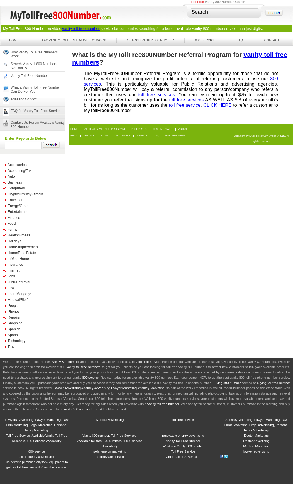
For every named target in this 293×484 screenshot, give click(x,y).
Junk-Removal (19, 282)
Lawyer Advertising (67, 388)
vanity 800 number (207, 28)
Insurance (15, 265)
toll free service (184, 105)
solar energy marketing (109, 451)
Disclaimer (122, 135)
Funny (12, 229)
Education (15, 200)
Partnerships (175, 135)
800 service (90, 377)
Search (142, 135)
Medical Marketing (256, 446)
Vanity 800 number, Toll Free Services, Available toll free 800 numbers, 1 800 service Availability (109, 441)
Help (73, 135)
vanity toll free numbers (83, 367)
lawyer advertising (256, 451)
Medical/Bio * (18, 300)
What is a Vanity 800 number (183, 446)
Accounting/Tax (19, 171)
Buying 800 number (226, 383)
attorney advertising (110, 456)
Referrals (139, 129)
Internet (14, 270)
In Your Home (18, 259)
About (183, 129)
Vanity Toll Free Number (29, 76)
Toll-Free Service (24, 99)
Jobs (11, 276)
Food (12, 223)
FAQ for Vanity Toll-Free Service (35, 111)
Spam (104, 135)
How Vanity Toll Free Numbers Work (73, 40)
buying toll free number (273, 383)
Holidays (14, 241)
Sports (13, 335)
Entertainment (19, 212)
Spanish (14, 329)
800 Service (205, 40)
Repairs (14, 317)
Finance (14, 218)
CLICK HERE (217, 105)
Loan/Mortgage (19, 294)
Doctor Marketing (256, 435)
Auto (11, 177)
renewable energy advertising (183, 435)
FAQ (239, 40)
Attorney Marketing (151, 388)
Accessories (17, 165)
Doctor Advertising (256, 441)
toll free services (156, 94)
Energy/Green (19, 206)
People (13, 306)
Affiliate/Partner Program (104, 129)
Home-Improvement (23, 247)
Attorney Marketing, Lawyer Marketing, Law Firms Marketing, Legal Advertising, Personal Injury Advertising (256, 425)
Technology (16, 341)
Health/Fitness (19, 235)
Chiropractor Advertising (183, 456)
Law (11, 288)
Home (14, 40)
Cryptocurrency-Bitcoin (25, 194)
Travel (12, 347)
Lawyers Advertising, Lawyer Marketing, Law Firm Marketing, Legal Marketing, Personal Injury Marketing (36, 425)
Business (15, 182)
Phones (14, 311)
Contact (271, 40)
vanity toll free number (81, 28)
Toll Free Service (183, 451)
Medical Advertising (110, 420)
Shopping (15, 323)
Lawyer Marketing (124, 388)
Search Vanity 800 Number (150, 40)
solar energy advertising (37, 456)
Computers (16, 188)
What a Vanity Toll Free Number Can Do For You (35, 89)
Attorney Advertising (95, 388)
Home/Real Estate (22, 253)
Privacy (89, 135)
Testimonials (162, 129)
